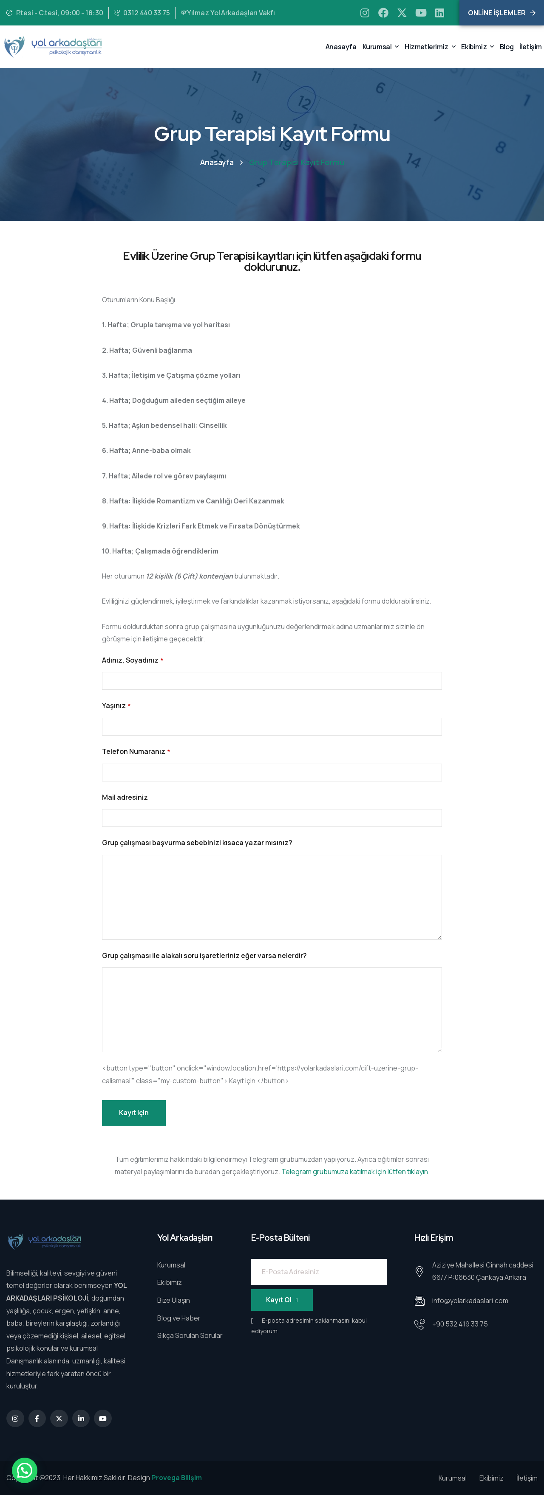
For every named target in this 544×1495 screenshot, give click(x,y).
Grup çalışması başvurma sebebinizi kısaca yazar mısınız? (197, 842)
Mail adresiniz (125, 797)
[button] (24, 1470)
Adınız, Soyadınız (132, 660)
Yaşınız (116, 706)
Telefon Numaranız (136, 752)
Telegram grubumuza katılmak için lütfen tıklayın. (355, 1171)
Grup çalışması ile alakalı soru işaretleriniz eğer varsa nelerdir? (204, 955)
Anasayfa (217, 162)
